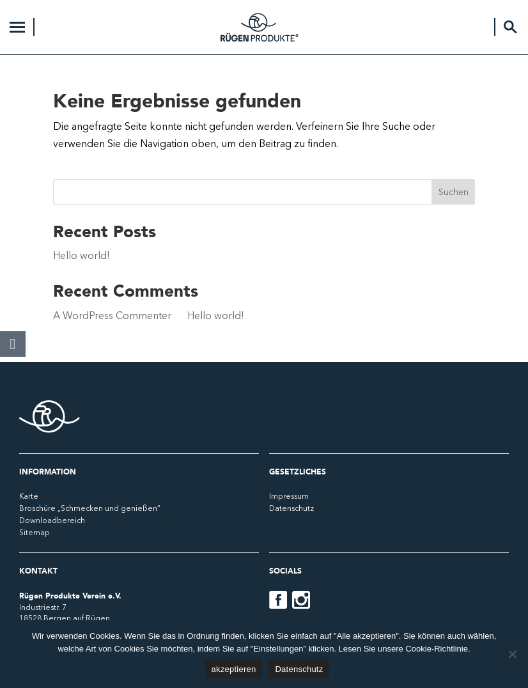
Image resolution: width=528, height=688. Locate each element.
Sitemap (34, 532)
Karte (28, 496)
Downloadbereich (52, 520)
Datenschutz (291, 508)
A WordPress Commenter (112, 315)
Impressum (289, 496)
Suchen (454, 192)
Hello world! (81, 255)
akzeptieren (234, 669)
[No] (512, 654)
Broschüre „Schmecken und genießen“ (89, 508)
